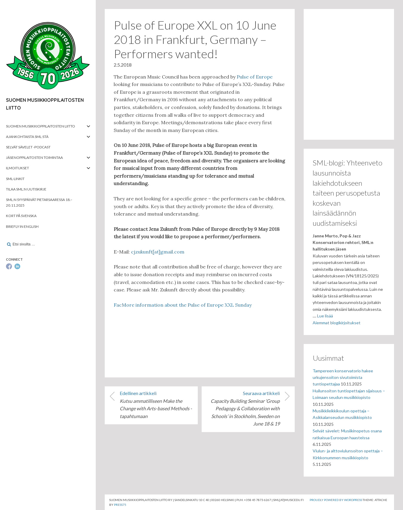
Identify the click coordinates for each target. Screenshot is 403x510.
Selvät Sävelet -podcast (28, 147)
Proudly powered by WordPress (336, 500)
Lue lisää (325, 315)
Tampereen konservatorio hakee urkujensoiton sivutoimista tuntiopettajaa (343, 377)
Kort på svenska (21, 215)
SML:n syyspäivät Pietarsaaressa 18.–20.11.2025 (39, 202)
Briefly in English (22, 226)
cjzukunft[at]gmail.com (157, 252)
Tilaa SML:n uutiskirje (26, 189)
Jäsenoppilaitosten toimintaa (34, 157)
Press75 (120, 504)
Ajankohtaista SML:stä (27, 136)
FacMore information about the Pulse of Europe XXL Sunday (183, 305)
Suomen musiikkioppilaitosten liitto (40, 126)
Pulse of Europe (255, 77)
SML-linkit (15, 178)
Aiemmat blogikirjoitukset (337, 322)
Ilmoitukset (17, 168)
